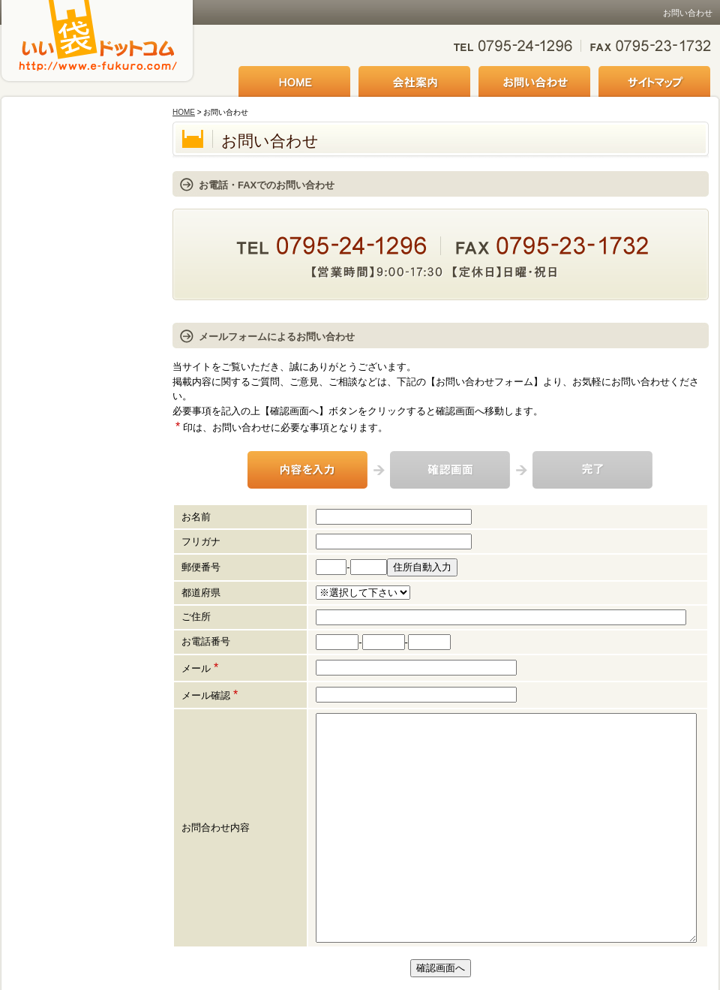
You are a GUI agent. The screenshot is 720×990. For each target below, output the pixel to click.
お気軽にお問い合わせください (583, 47)
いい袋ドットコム (97, 54)
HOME (294, 83)
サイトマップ (654, 83)
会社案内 (414, 83)
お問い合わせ (534, 83)
